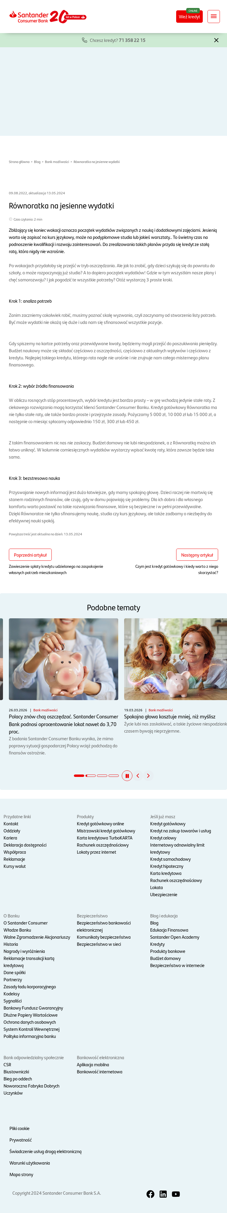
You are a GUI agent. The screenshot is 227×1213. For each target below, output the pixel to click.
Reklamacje (14, 858)
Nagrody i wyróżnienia (24, 951)
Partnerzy (13, 979)
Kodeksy (12, 993)
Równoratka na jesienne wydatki (97, 161)
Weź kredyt (189, 16)
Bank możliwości (57, 161)
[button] (216, 39)
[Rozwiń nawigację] (213, 16)
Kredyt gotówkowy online (100, 823)
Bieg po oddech (18, 1078)
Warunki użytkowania (29, 1162)
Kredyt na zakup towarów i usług (180, 830)
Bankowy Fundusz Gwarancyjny (33, 1007)
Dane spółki (14, 972)
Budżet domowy (165, 958)
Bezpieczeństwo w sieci (99, 943)
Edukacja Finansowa (169, 929)
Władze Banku (17, 929)
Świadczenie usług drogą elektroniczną (45, 1151)
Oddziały (12, 830)
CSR (7, 1064)
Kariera (10, 837)
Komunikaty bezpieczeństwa (104, 936)
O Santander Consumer (26, 922)
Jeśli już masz (162, 816)
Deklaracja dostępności (25, 844)
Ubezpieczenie (163, 894)
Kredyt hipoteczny (166, 866)
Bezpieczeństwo (92, 915)
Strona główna (19, 161)
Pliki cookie (19, 1128)
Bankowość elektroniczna (100, 1057)
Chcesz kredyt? (117, 40)
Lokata (156, 887)
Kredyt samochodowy (170, 858)
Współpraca (15, 851)
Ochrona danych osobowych (30, 1021)
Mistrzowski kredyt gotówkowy (106, 830)
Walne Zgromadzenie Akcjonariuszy (37, 936)
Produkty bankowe (167, 951)
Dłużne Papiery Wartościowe (31, 1014)
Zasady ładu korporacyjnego (30, 986)
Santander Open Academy (174, 936)
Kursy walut (15, 866)
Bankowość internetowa (99, 1071)
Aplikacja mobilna (93, 1064)
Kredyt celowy (163, 837)
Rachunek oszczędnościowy (103, 844)
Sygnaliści (13, 1000)
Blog (37, 161)
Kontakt (11, 823)
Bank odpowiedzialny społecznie (34, 1057)
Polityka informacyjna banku (30, 1036)
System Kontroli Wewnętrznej (31, 1028)
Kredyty (157, 943)
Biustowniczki (16, 1071)
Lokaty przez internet (96, 851)
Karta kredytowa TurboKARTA (104, 837)
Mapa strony (21, 1174)
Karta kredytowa (165, 873)
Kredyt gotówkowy (167, 823)
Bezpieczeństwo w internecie (177, 965)
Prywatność (20, 1139)
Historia (11, 943)
